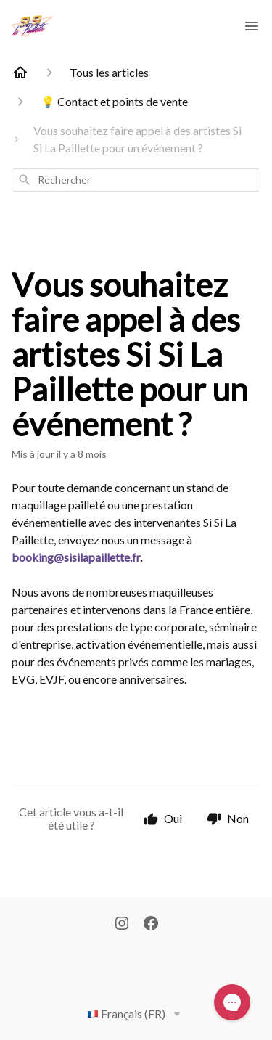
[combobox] (136, 180)
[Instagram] (122, 924)
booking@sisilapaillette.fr (76, 557)
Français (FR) (136, 1014)
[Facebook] (151, 924)
